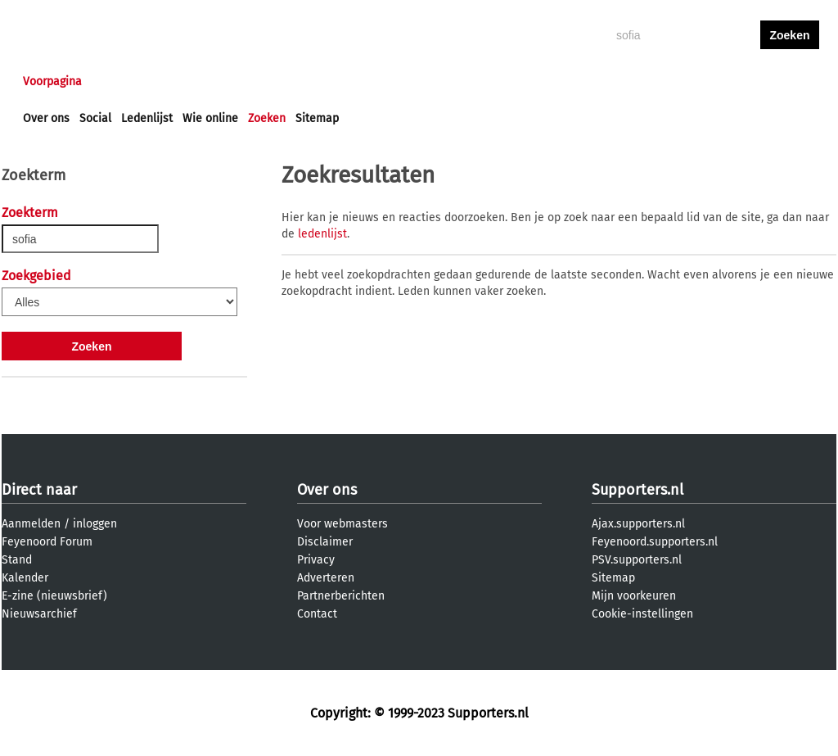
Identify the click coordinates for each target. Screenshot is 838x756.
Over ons (46, 118)
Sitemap (317, 118)
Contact (317, 614)
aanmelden (789, 81)
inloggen (727, 81)
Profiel (359, 81)
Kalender (25, 578)
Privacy (316, 560)
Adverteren (325, 578)
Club (310, 81)
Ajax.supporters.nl (638, 524)
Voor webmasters (342, 524)
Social (95, 118)
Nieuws (122, 81)
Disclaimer (325, 542)
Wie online (210, 118)
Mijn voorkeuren (634, 596)
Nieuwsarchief (39, 614)
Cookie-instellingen (642, 614)
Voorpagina (52, 81)
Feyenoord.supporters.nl (655, 542)
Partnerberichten (341, 596)
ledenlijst (322, 234)
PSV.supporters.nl (637, 560)
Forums (182, 81)
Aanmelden (31, 524)
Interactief (250, 81)
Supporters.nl (637, 490)
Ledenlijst (147, 118)
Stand (17, 560)
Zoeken (267, 118)
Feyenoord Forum (47, 542)
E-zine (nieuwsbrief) (54, 596)
